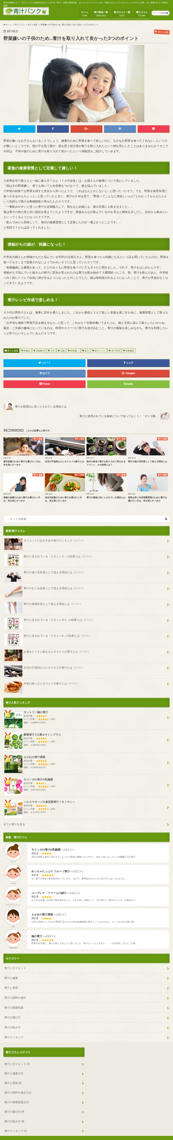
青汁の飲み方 (12, 1020)
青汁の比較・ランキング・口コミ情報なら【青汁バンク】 (117, 1134)
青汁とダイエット (15, 963)
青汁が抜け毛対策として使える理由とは (44, 572)
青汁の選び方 (12, 1011)
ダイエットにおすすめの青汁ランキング (44, 540)
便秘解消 (40, 349)
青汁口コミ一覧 (122, 13)
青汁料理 (115, 349)
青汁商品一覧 (101, 13)
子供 (52, 349)
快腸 (62, 349)
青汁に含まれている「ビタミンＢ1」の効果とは (49, 619)
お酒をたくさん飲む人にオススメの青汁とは (47, 650)
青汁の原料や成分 (15, 992)
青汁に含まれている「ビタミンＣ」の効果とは (48, 556)
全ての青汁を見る (14, 820)
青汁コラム (142, 13)
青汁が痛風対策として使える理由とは (42, 603)
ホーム (84, 13)
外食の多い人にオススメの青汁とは (41, 682)
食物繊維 (130, 349)
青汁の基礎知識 (13, 1001)
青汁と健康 (12, 349)
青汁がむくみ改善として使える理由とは (44, 587)
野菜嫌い (74, 349)
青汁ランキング (13, 1030)
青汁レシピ (100, 349)
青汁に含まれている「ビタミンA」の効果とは (47, 634)
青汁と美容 (11, 982)
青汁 (87, 349)
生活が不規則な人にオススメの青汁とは (44, 666)
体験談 (27, 349)
